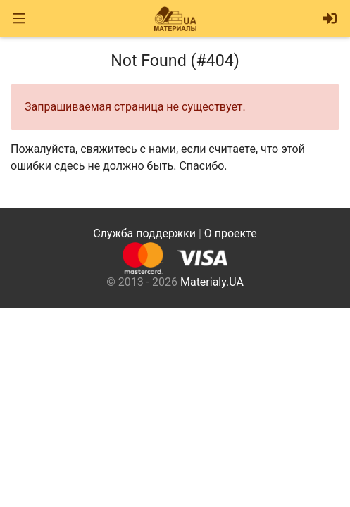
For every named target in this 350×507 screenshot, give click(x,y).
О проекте (230, 233)
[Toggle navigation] (19, 18)
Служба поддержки (144, 233)
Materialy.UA (212, 282)
